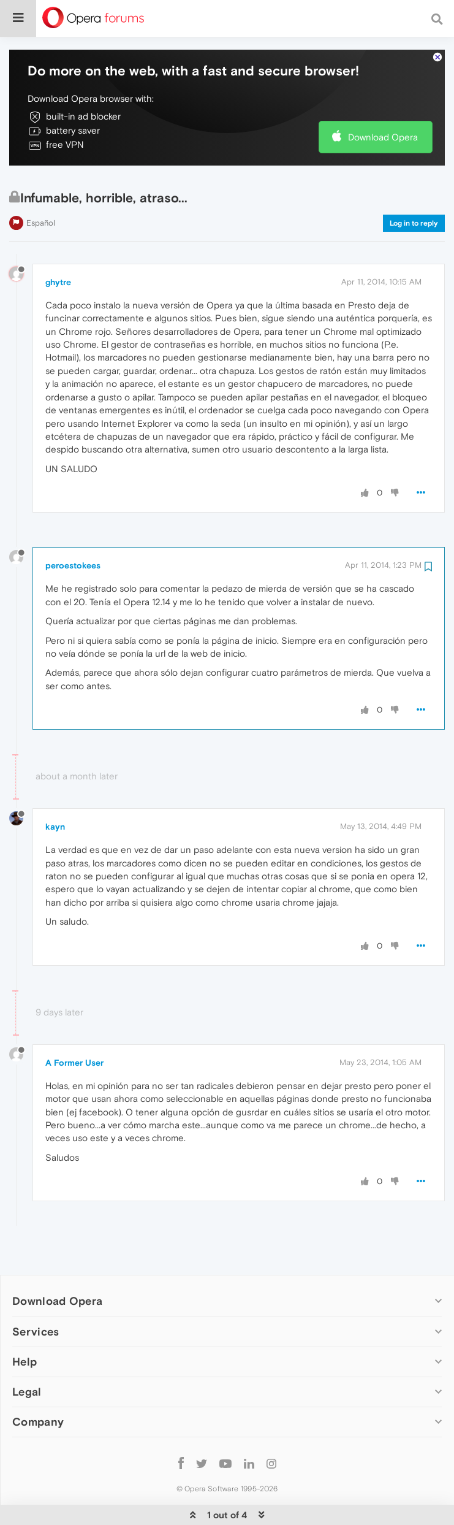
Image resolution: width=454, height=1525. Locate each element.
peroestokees (72, 528)
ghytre (58, 245)
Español (40, 185)
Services (35, 1294)
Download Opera (383, 99)
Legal (27, 1354)
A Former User (74, 1025)
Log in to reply (414, 186)
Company (38, 1384)
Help (24, 1324)
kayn (55, 789)
